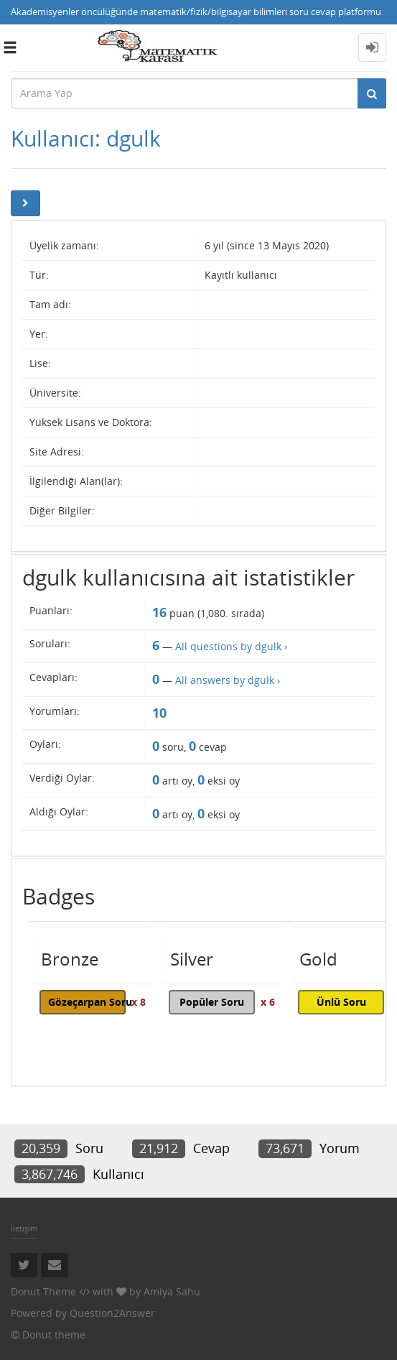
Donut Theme (43, 1291)
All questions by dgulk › (231, 646)
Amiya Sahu (172, 1291)
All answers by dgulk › (227, 680)
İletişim (24, 1228)
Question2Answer (112, 1313)
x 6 (268, 1002)
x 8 (138, 1002)
